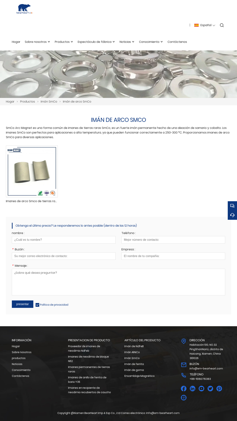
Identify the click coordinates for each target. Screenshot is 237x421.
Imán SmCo (49, 101)
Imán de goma (134, 370)
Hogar (10, 101)
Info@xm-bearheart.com (206, 368)
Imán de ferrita (134, 364)
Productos (27, 101)
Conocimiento (21, 370)
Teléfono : (128, 233)
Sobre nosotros (21, 352)
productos (19, 358)
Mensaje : (20, 266)
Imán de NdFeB (134, 346)
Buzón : (18, 249)
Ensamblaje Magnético (139, 376)
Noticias (17, 364)
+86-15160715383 (200, 379)
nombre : (18, 233)
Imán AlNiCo (132, 352)
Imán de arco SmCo (77, 101)
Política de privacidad (54, 305)
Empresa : (128, 249)
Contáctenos (20, 376)
